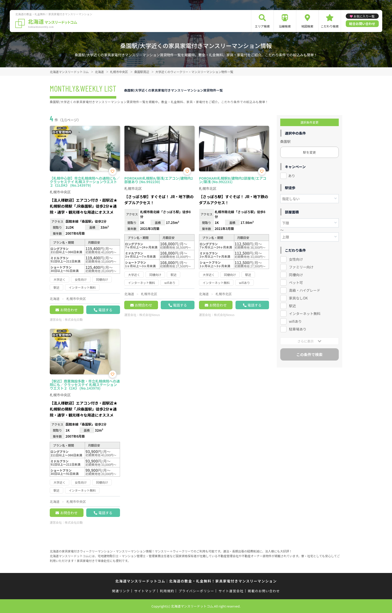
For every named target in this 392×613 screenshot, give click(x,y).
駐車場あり (297, 329)
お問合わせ (69, 309)
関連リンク (121, 590)
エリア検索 (262, 26)
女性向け (296, 259)
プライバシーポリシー (196, 590)
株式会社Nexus (149, 315)
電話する (105, 309)
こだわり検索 (330, 26)
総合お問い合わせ (362, 23)
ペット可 (296, 282)
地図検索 (307, 26)
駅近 (292, 305)
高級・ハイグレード (304, 290)
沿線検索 (285, 26)
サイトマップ (145, 590)
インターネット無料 (304, 313)
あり (291, 175)
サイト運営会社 (231, 590)
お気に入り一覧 (364, 16)
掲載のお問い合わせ (264, 590)
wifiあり (295, 321)
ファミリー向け (301, 266)
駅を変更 (309, 152)
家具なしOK (298, 297)
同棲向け (296, 274)
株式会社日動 (74, 319)
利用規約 (167, 590)
